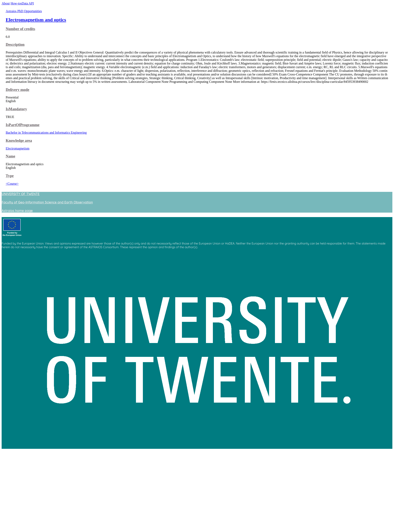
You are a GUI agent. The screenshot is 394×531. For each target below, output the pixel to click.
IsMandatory (16, 109)
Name (10, 156)
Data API (28, 3)
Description (15, 44)
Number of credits (20, 29)
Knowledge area (19, 140)
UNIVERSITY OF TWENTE (20, 194)
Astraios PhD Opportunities (24, 11)
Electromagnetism (17, 148)
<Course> (12, 183)
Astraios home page (17, 211)
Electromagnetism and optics (36, 19)
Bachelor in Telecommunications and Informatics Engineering (46, 132)
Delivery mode (17, 89)
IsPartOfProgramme (22, 125)
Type (10, 176)
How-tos (16, 3)
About (6, 3)
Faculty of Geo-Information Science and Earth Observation (47, 202)
